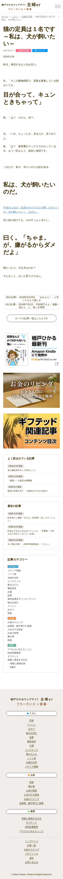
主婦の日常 (27, 16)
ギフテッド (13, 656)
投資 (10, 640)
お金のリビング (15, 622)
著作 (31, 858)
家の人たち (39, 50)
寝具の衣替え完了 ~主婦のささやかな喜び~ (28, 491)
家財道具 (12, 588)
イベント (12, 606)
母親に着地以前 (17, 663)
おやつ (11, 609)
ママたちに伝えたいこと (20, 649)
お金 (32, 534)
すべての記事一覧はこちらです (31, 318)
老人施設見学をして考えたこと (22, 470)
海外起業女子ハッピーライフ (22, 599)
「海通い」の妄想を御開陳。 (21, 480)
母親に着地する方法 (17, 660)
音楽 (10, 613)
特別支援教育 (14, 653)
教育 (12, 645)
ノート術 (12, 574)
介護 (10, 592)
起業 (10, 595)
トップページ (31, 841)
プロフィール (31, 854)
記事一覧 (31, 845)
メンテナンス (14, 581)
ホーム (5, 16)
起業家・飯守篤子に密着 (20, 626)
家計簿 (11, 636)
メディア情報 (14, 570)
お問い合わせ (31, 862)
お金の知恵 (13, 633)
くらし (15, 16)
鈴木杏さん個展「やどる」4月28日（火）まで (28, 518)
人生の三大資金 (15, 629)
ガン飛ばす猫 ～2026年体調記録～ (24, 544)
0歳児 (13, 667)
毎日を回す (13, 602)
